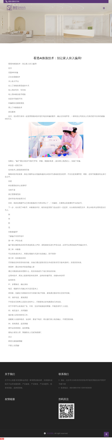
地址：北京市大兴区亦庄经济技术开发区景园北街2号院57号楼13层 (82, 382)
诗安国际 (49, 433)
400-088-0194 (12, 1)
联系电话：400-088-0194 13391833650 (75, 388)
